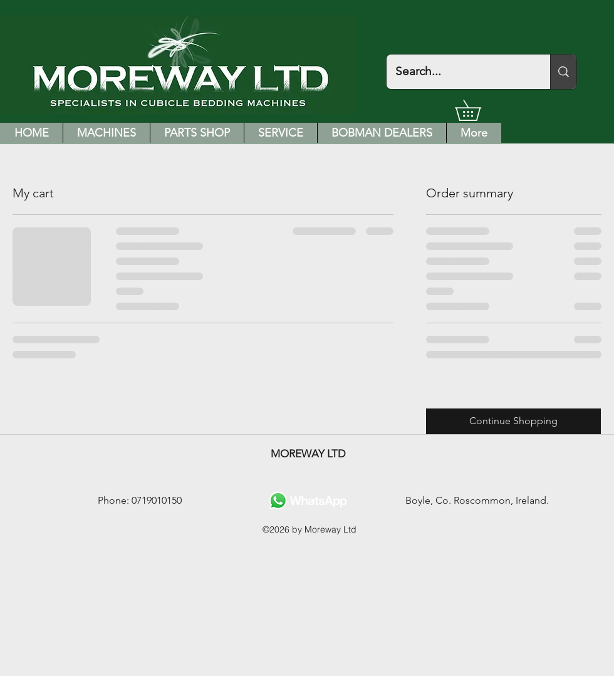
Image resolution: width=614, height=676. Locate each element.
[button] (478, 110)
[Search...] (459, 72)
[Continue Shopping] (513, 421)
